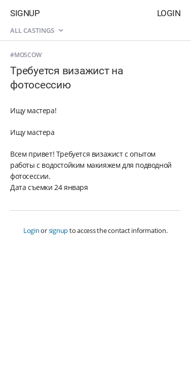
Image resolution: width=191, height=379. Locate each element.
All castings (36, 30)
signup (58, 230)
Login (169, 13)
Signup (25, 13)
